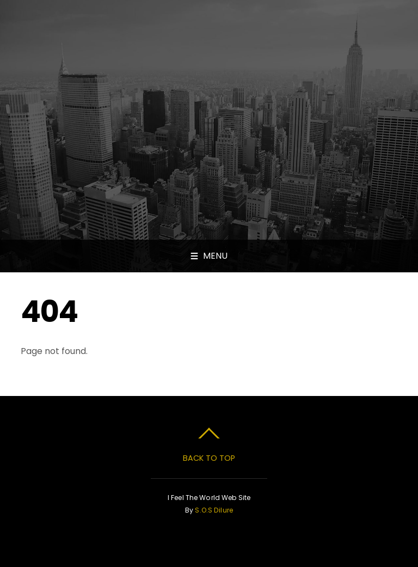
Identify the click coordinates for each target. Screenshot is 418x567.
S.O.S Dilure (213, 510)
